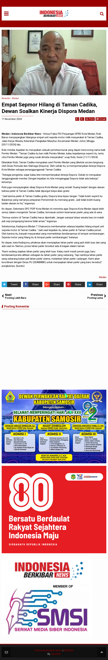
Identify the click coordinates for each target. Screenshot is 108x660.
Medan (102, 277)
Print (90, 119)
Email (100, 119)
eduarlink (56, 653)
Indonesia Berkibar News (48, 650)
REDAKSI (69, 650)
